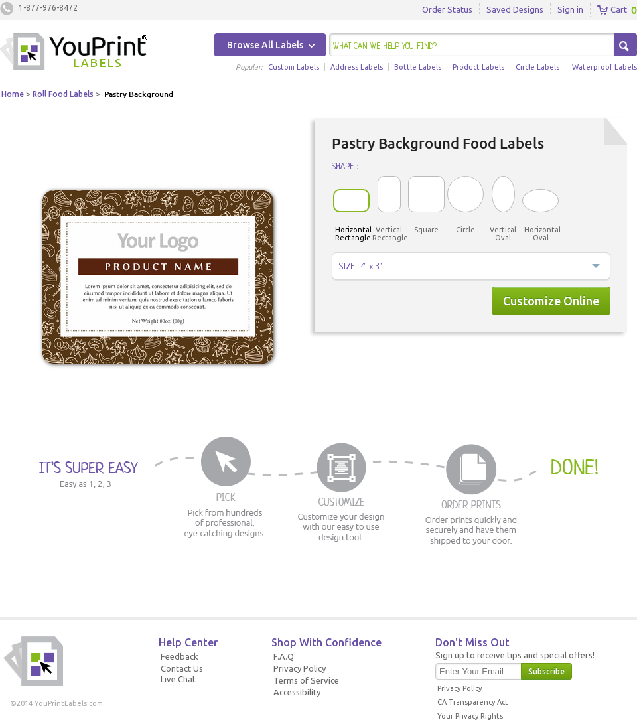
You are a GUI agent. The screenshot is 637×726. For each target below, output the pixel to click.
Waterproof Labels (604, 67)
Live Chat (178, 679)
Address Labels (356, 67)
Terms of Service (306, 680)
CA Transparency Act (472, 702)
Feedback (179, 656)
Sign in (570, 9)
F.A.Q (283, 656)
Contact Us (182, 668)
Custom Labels (293, 67)
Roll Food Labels (63, 94)
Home (12, 94)
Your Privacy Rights (470, 716)
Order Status (447, 9)
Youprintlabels (73, 53)
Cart (612, 10)
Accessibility (296, 692)
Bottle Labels (417, 67)
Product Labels (478, 67)
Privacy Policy (299, 668)
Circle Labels (537, 67)
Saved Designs (514, 9)
